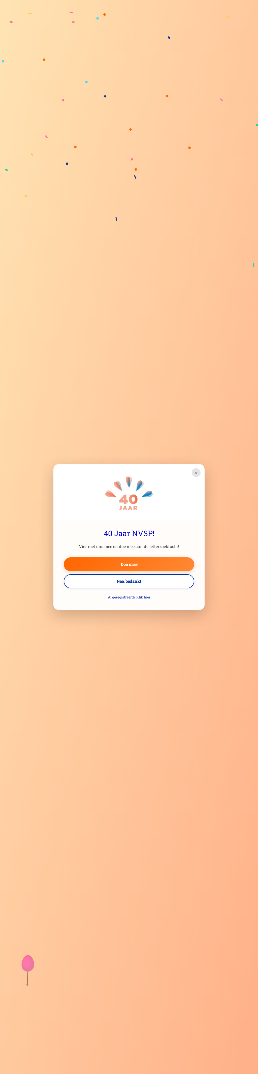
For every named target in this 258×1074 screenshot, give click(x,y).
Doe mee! (129, 564)
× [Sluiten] (196, 472)
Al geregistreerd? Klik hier (129, 597)
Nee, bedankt (129, 581)
